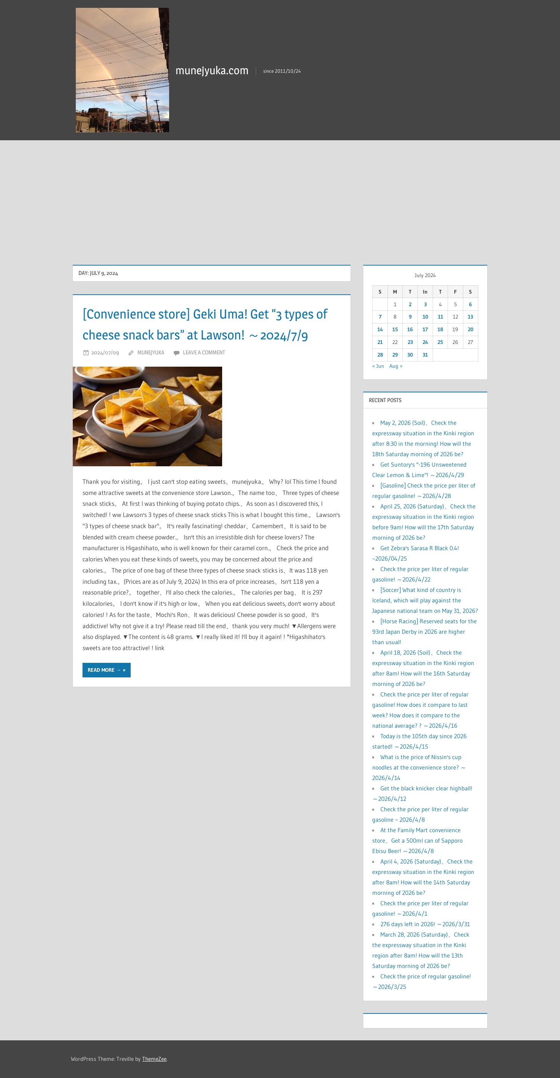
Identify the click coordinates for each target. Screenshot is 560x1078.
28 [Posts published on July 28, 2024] (380, 354)
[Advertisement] (280, 196)
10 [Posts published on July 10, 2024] (425, 316)
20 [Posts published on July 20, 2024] (470, 329)
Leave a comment (204, 373)
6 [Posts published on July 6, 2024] (470, 304)
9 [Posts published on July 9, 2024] (410, 316)
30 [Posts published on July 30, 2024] (410, 354)
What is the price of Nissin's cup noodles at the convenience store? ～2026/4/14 (419, 767)
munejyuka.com (214, 70)
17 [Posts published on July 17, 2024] (425, 329)
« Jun (378, 366)
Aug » (395, 366)
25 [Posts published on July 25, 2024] (440, 342)
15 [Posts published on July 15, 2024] (395, 329)
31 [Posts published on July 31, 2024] (425, 354)
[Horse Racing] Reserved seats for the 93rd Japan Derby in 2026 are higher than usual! (424, 631)
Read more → (104, 690)
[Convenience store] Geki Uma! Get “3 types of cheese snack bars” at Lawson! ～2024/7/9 (209, 334)
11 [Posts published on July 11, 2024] (440, 316)
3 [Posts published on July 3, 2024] (425, 304)
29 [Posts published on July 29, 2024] (395, 354)
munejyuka (150, 373)
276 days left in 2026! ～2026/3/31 (425, 924)
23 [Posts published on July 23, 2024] (410, 342)
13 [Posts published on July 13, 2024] (470, 316)
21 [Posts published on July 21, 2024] (380, 342)
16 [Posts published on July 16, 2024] (410, 329)
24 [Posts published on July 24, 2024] (425, 342)
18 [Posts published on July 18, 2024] (440, 329)
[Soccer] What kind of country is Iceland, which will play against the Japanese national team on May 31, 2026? (425, 600)
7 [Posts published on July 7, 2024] (380, 316)
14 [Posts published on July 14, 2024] (380, 329)
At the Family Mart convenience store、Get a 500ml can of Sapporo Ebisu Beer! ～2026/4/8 (417, 840)
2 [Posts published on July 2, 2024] (410, 304)
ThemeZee (154, 1058)
